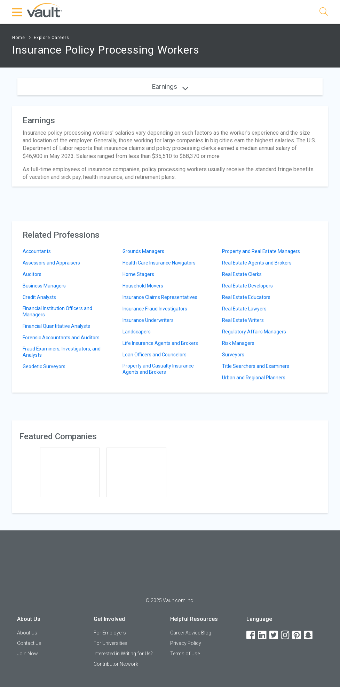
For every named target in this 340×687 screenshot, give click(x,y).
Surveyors (233, 354)
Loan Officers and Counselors (154, 354)
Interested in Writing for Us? (123, 653)
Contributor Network (116, 664)
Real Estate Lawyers (244, 308)
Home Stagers (138, 274)
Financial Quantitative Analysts (56, 326)
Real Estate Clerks (242, 274)
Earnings (170, 86)
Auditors (32, 274)
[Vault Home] (44, 10)
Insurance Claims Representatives (159, 297)
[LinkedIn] (263, 635)
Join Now (27, 653)
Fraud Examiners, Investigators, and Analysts (62, 352)
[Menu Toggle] (17, 12)
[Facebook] (251, 635)
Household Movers (142, 286)
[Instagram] (286, 635)
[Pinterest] (297, 635)
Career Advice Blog (190, 632)
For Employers (110, 632)
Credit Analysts (39, 297)
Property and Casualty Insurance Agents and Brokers (158, 369)
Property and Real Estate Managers (261, 251)
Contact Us (29, 643)
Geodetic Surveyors (44, 366)
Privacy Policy (185, 643)
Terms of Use (185, 653)
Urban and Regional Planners (253, 377)
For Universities (110, 643)
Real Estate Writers (243, 320)
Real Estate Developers (247, 286)
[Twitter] (274, 635)
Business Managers (44, 286)
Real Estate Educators (246, 297)
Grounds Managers (143, 251)
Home (18, 37)
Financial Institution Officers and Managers (57, 311)
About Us (27, 632)
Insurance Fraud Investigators (154, 308)
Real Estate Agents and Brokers (257, 263)
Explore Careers (51, 37)
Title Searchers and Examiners (255, 366)
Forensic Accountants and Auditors (61, 337)
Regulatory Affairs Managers (254, 331)
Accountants (37, 251)
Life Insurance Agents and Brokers (160, 343)
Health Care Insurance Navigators (159, 263)
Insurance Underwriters (148, 320)
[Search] (323, 12)
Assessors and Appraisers (51, 263)
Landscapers (136, 331)
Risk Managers (238, 343)
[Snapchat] (309, 635)
